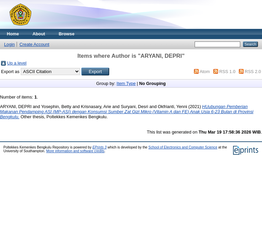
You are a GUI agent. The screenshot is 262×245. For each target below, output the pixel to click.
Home (13, 33)
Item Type (126, 83)
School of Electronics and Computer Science (182, 147)
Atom (205, 71)
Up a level (17, 63)
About (39, 33)
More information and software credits (75, 151)
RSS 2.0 (253, 71)
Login (9, 44)
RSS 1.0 (227, 71)
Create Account (34, 44)
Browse (67, 33)
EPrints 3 (100, 147)
